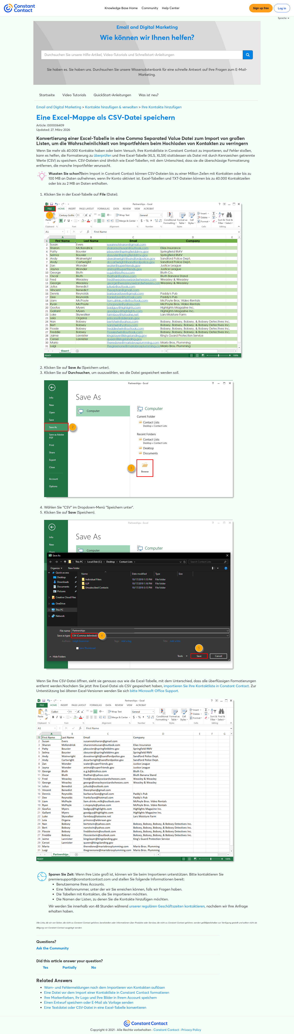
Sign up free (261, 8)
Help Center (170, 8)
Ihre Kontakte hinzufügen (162, 107)
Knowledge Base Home (121, 8)
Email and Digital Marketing (58, 107)
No (93, 967)
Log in (282, 8)
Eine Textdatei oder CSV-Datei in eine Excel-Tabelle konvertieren (95, 1007)
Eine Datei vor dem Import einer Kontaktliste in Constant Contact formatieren (106, 992)
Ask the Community (52, 948)
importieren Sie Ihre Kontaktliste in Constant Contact (206, 686)
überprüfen (102, 155)
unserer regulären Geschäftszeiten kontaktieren (166, 906)
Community (150, 8)
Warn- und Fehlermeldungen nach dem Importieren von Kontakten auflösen (104, 987)
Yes (45, 967)
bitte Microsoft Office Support (154, 691)
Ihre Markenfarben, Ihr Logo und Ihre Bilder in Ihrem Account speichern (100, 997)
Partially (70, 967)
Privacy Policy (191, 1030)
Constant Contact (166, 1030)
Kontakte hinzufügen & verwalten (111, 107)
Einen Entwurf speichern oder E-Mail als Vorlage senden (88, 1002)
